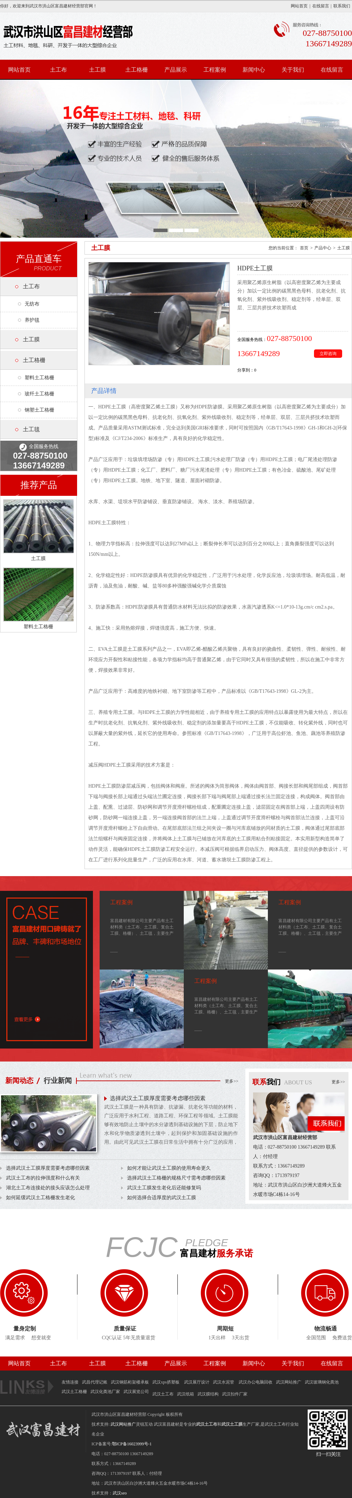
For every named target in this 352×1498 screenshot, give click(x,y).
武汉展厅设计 (196, 1382)
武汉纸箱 (185, 1394)
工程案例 (214, 70)
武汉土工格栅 (74, 1391)
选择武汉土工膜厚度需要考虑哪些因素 (158, 1098)
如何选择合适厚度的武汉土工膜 (161, 1197)
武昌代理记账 (94, 1382)
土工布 (58, 70)
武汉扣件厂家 (234, 1394)
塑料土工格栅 (39, 377)
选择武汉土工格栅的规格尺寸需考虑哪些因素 (176, 1178)
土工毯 (31, 429)
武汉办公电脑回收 (255, 1382)
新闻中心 (254, 70)
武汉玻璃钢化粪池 (322, 1382)
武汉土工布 (163, 1394)
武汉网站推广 (288, 1382)
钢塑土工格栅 (39, 410)
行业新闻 (58, 1080)
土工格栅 (136, 70)
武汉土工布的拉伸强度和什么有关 (43, 1178)
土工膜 (97, 70)
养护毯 (32, 320)
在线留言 (320, 6)
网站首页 (299, 6)
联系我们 (341, 6)
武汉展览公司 (136, 1391)
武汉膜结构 (208, 1394)
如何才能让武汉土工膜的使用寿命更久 (169, 1168)
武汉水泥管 (224, 1382)
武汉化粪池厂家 (105, 1391)
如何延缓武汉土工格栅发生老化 (40, 1197)
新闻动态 (19, 1080)
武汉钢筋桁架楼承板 (130, 1382)
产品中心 (322, 247)
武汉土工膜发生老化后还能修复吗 (164, 1187)
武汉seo (120, 1493)
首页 (304, 247)
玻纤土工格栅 (39, 393)
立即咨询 (328, 353)
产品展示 (175, 70)
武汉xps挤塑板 (166, 1382)
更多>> (231, 1081)
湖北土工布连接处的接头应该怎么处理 (48, 1187)
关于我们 (293, 70)
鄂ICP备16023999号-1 (132, 1443)
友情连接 (70, 1382)
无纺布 (32, 304)
